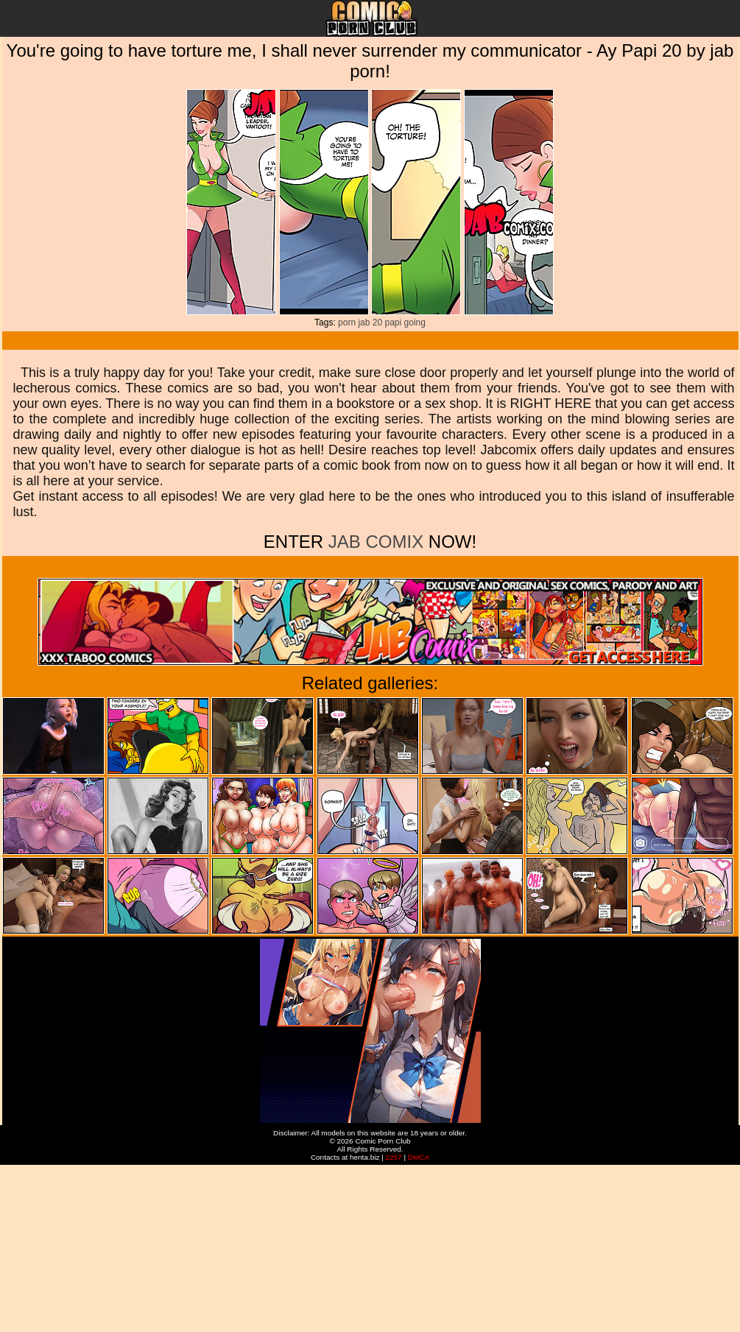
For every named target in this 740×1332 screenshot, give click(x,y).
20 (377, 322)
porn (347, 322)
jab (364, 322)
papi (393, 322)
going (415, 322)
